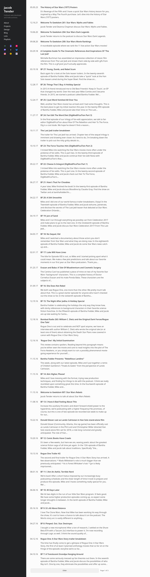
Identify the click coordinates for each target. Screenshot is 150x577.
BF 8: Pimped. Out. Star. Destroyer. (57, 523)
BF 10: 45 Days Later (50, 490)
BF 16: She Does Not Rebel (53, 285)
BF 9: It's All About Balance (53, 508)
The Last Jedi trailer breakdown (55, 130)
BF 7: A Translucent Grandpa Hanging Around (62, 554)
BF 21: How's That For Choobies (55, 182)
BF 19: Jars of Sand (49, 215)
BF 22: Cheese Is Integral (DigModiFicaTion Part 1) (64, 164)
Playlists (7, 39)
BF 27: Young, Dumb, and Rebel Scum (58, 69)
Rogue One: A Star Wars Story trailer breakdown (63, 539)
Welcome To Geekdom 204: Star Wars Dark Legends (65, 32)
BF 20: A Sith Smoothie (51, 197)
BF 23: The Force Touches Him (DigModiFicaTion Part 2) (66, 145)
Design (7, 29)
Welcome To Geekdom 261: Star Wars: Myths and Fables (67, 22)
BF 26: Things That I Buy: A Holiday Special (60, 84)
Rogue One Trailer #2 (51, 453)
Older (65, 570)
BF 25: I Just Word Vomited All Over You (59, 100)
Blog (6, 33)
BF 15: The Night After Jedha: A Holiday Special (62, 301)
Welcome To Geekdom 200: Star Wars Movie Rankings (66, 41)
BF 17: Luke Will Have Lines (53, 252)
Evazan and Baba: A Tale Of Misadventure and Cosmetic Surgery (71, 267)
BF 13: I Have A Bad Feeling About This (59, 401)
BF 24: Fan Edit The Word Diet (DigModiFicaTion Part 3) (66, 115)
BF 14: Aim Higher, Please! (53, 374)
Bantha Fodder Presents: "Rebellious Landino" (62, 358)
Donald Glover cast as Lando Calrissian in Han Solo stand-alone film (72, 420)
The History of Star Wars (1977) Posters (59, 7)
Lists (6, 36)
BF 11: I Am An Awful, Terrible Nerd (57, 471)
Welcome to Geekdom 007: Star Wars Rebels (61, 392)
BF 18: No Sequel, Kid (50, 234)
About (6, 23)
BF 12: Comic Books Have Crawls (56, 438)
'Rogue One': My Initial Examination (57, 340)
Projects (7, 26)
